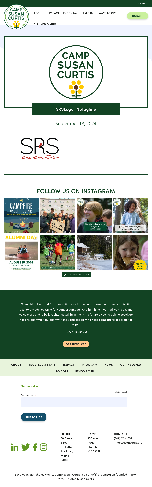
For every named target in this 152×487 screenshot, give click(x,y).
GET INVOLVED (76, 344)
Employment (85, 370)
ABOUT (38, 13)
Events (88, 13)
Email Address (28, 395)
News (109, 364)
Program (70, 13)
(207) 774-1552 (123, 438)
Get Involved (130, 364)
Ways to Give (108, 13)
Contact (143, 3)
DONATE (137, 16)
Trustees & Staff (42, 364)
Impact (54, 13)
